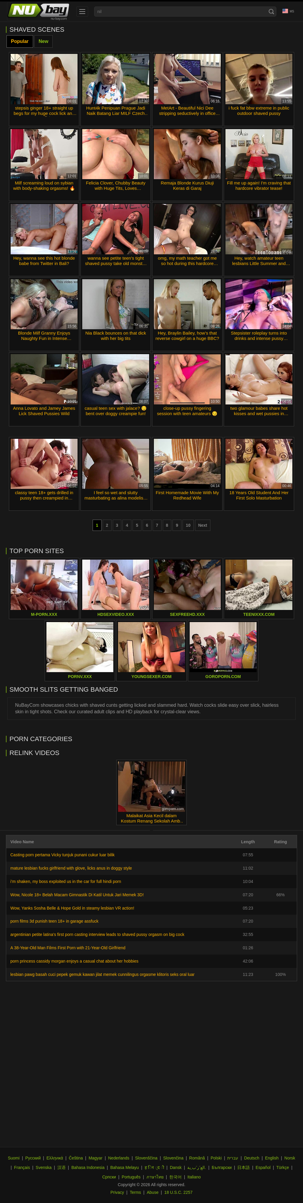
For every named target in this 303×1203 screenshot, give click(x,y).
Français (22, 1167)
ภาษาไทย (155, 1177)
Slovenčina (173, 1158)
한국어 (175, 1177)
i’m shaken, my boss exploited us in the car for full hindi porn (65, 881)
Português (131, 1177)
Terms (135, 1192)
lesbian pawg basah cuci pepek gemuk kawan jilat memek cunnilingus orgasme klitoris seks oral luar (102, 974)
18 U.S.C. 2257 (178, 1192)
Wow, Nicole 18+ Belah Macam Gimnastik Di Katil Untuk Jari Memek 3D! (77, 894)
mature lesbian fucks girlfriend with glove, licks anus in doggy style (71, 868)
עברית (232, 1158)
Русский (33, 1158)
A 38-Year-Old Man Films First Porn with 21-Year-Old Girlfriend (67, 947)
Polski (216, 1158)
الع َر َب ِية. (196, 1167)
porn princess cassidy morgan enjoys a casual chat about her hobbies (74, 961)
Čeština (76, 1158)
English (272, 1158)
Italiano (194, 1177)
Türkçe (282, 1167)
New (44, 41)
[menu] (82, 12)
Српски (109, 1177)
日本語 (243, 1167)
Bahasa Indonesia (87, 1167)
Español (263, 1167)
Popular (20, 41)
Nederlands (118, 1158)
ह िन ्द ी (154, 1167)
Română (197, 1158)
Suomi (14, 1158)
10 (188, 525)
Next (202, 525)
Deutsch (251, 1158)
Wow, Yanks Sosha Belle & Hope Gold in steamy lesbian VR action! (72, 908)
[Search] (271, 11)
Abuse (153, 1192)
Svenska (44, 1167)
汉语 (61, 1167)
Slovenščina (146, 1158)
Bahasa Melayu (124, 1167)
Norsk (289, 1158)
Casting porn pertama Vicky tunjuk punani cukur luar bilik (62, 854)
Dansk (176, 1167)
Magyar (95, 1158)
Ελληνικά (54, 1158)
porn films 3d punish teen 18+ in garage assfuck (54, 921)
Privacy (117, 1192)
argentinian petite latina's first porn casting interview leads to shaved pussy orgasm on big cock (97, 934)
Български (221, 1167)
